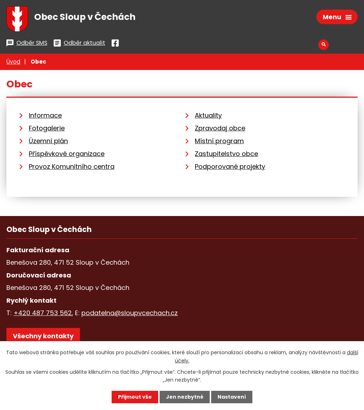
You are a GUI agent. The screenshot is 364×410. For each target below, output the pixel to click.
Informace (45, 115)
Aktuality (208, 115)
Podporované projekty (230, 166)
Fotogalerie (47, 128)
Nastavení (232, 396)
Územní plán (48, 141)
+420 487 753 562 (43, 313)
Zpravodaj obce (220, 128)
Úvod (13, 62)
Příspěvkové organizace (67, 154)
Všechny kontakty (43, 336)
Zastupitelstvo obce (226, 154)
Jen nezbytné (184, 396)
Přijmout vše (135, 396)
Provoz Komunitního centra (71, 166)
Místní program (219, 141)
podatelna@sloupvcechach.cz (129, 313)
